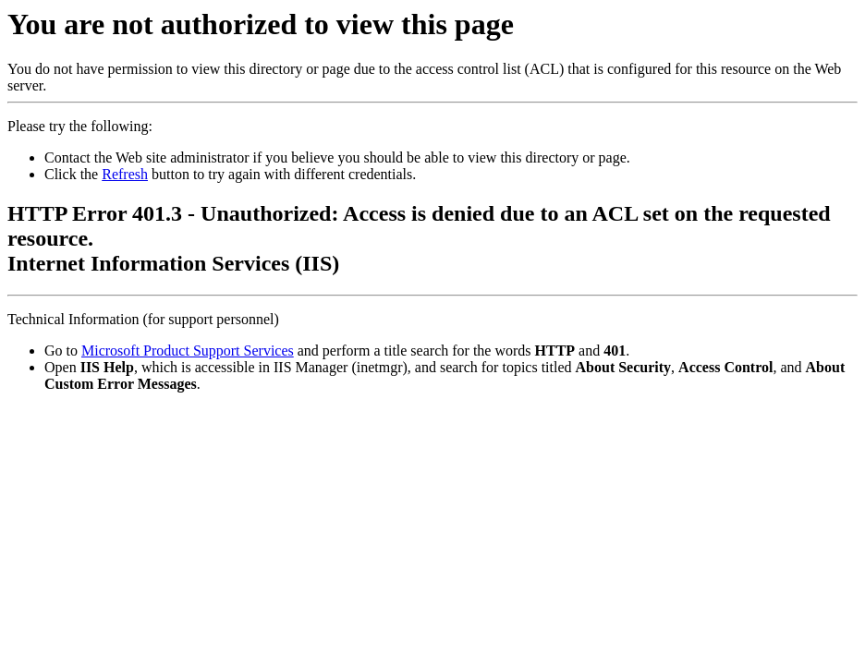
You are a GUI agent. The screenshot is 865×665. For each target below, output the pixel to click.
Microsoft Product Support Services (187, 350)
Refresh (125, 174)
